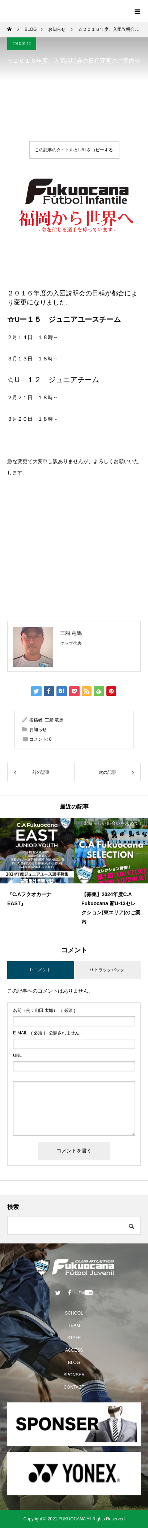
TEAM (74, 1325)
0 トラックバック (107, 969)
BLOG (74, 1362)
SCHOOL (74, 1313)
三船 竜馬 (71, 633)
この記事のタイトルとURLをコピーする (74, 149)
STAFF (74, 1337)
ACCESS (74, 1350)
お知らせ (38, 729)
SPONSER (74, 1374)
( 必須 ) (44, 1010)
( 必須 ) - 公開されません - (47, 1033)
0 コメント (40, 969)
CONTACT (74, 1387)
